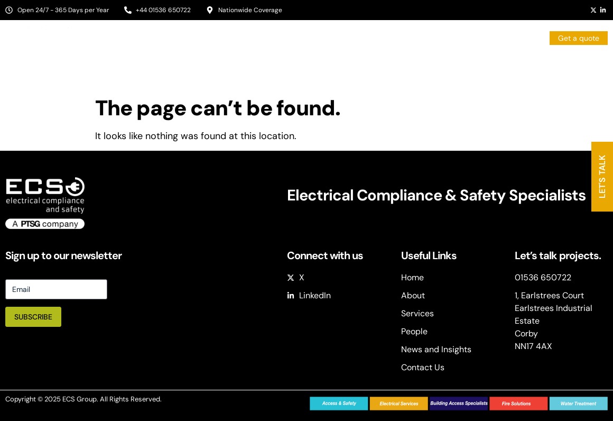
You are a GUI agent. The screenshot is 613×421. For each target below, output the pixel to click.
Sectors (344, 66)
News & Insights (519, 65)
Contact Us (588, 65)
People (458, 65)
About (294, 65)
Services (405, 66)
